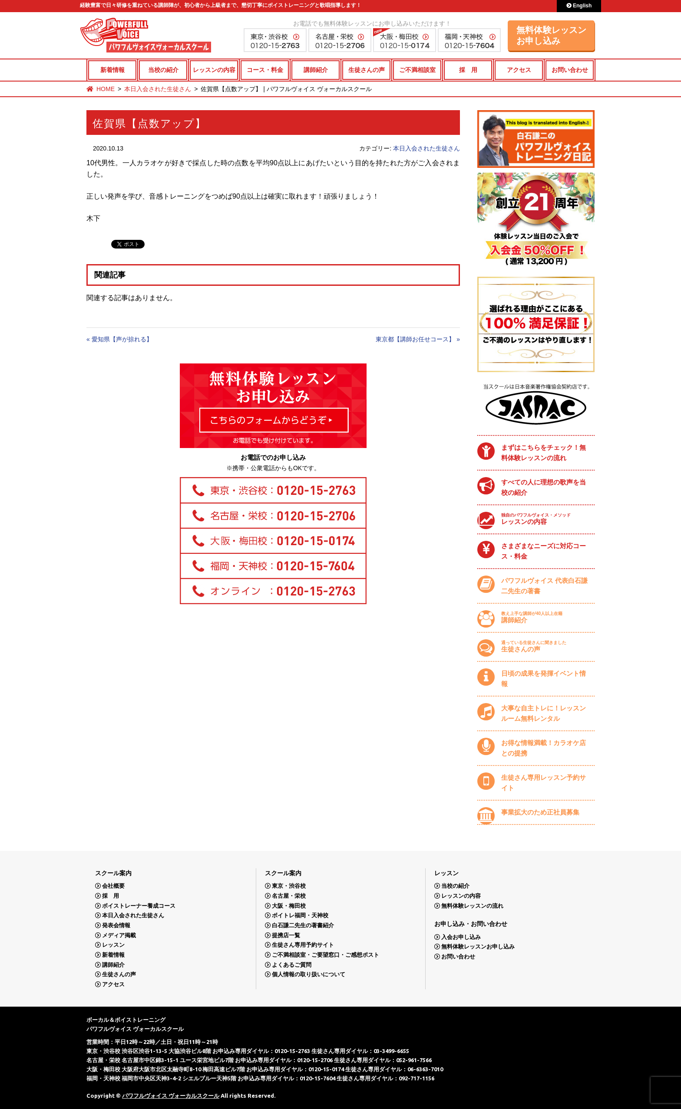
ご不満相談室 (417, 69)
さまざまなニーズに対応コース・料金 (543, 551)
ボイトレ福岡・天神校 (300, 915)
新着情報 (112, 69)
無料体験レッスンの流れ (472, 906)
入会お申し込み (461, 937)
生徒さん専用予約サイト (303, 945)
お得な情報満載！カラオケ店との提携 (543, 748)
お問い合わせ (570, 69)
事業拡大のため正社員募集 (540, 812)
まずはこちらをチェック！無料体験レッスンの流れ (543, 452)
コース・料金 (265, 69)
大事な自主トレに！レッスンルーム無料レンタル (543, 713)
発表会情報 (116, 925)
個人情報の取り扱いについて (308, 974)
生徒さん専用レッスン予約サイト (543, 783)
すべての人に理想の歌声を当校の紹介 (543, 487)
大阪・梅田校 (289, 906)
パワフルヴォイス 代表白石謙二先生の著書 (544, 586)
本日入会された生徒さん (157, 88)
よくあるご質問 (291, 965)
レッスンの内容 (214, 69)
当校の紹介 (163, 69)
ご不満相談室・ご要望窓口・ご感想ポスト (325, 955)
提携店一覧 (286, 935)
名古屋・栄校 (289, 896)
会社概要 (113, 886)
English (579, 6)
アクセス (519, 69)
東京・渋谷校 (289, 886)
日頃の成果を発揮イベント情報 (543, 678)
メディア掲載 (119, 935)
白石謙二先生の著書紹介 (303, 925)
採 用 (468, 69)
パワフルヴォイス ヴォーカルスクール (170, 1096)
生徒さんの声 (366, 69)
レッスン (113, 945)
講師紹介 (316, 69)
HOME (105, 88)
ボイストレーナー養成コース (138, 906)
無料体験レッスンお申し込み (551, 35)
